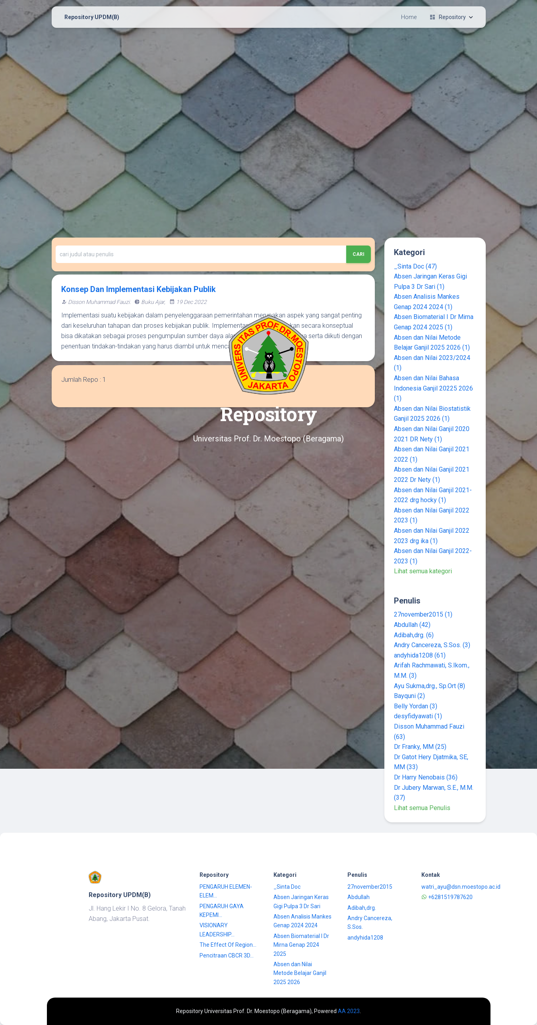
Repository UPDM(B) (91, 17)
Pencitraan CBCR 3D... (227, 955)
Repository (451, 17)
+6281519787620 (447, 897)
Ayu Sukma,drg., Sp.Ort (429, 686)
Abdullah (412, 625)
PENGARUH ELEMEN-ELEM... (226, 891)
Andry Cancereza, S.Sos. (432, 645)
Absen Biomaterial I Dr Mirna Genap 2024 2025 (301, 945)
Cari (358, 254)
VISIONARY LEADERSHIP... (217, 929)
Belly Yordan (415, 706)
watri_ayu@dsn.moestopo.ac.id (460, 887)
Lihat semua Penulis (422, 808)
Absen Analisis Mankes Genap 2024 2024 (302, 920)
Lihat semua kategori (423, 571)
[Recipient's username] (201, 254)
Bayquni (409, 696)
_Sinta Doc (415, 266)
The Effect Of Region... (228, 945)
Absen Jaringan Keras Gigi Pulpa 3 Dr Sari (301, 901)
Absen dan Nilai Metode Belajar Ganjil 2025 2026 (299, 973)
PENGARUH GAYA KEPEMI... (222, 910)
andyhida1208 (420, 655)
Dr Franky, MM (420, 746)
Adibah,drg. (414, 635)
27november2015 (423, 614)
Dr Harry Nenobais (426, 777)
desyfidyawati (418, 716)
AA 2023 (349, 1011)
